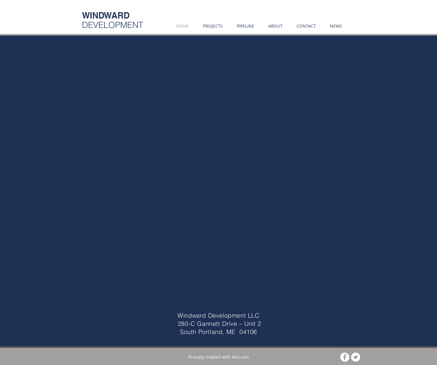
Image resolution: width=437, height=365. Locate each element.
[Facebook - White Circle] (344, 357)
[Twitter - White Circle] (355, 357)
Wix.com (240, 357)
